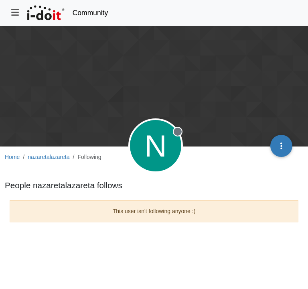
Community (90, 13)
